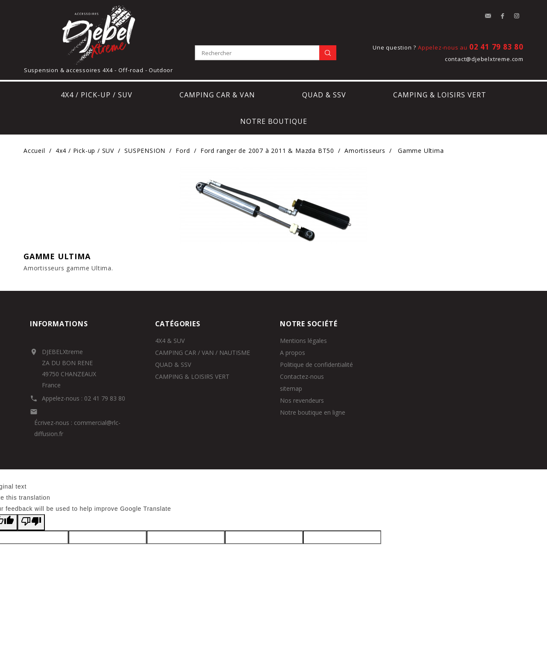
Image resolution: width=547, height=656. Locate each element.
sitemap (291, 388)
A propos (292, 352)
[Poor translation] (31, 522)
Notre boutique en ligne (312, 412)
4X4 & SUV (170, 341)
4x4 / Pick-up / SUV (96, 95)
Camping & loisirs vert (439, 95)
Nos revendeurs (302, 400)
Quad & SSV (324, 95)
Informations (59, 323)
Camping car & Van (217, 95)
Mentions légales (303, 341)
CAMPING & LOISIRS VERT (192, 376)
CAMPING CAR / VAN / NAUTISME (202, 352)
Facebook (502, 16)
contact (488, 16)
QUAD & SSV (173, 364)
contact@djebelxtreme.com (484, 59)
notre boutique (273, 121)
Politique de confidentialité (316, 364)
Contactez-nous (302, 376)
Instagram (517, 16)
